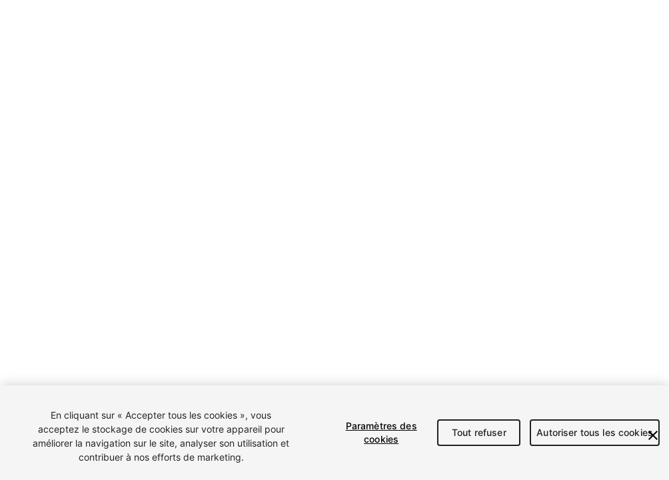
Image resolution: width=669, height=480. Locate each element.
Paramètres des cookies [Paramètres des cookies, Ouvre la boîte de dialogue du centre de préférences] (381, 432)
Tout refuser (479, 432)
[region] (334, 432)
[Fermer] (653, 435)
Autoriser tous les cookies (594, 432)
